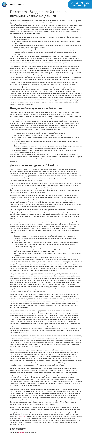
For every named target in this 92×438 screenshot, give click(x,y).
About (12, 4)
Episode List (22, 4)
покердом (22, 416)
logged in (21, 433)
